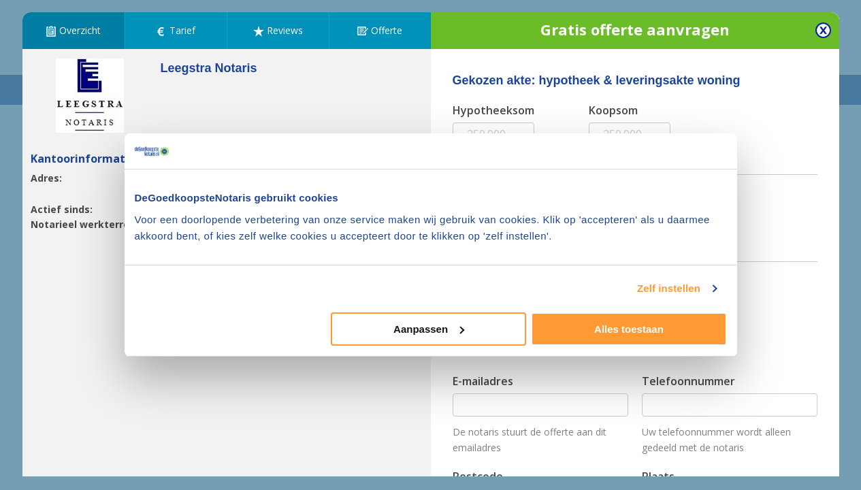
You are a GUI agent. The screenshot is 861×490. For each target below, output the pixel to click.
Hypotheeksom (493, 110)
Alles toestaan (629, 329)
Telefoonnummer (688, 381)
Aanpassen (428, 329)
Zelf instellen (668, 288)
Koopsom (613, 110)
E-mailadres (483, 381)
